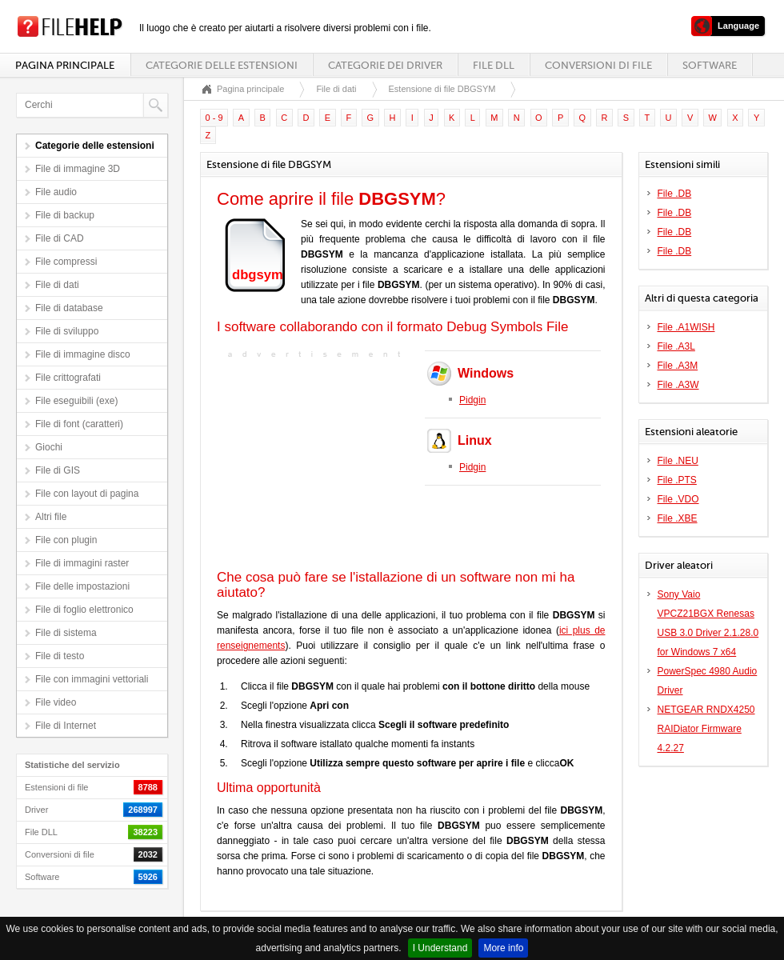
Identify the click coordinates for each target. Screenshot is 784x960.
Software (709, 65)
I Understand (440, 948)
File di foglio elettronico (84, 609)
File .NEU (678, 460)
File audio (56, 192)
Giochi (48, 447)
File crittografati (68, 377)
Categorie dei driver (385, 65)
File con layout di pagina (86, 493)
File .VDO (678, 499)
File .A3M (678, 365)
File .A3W (678, 384)
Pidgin (472, 400)
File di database (69, 308)
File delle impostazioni (82, 586)
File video (55, 702)
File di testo (59, 656)
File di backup (64, 215)
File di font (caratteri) (79, 424)
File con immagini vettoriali (91, 679)
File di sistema (66, 632)
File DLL (493, 65)
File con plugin (66, 540)
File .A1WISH (686, 327)
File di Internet (65, 725)
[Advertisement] (317, 462)
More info (503, 948)
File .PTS (677, 480)
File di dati (57, 284)
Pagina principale (64, 65)
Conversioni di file (598, 65)
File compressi (66, 261)
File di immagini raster (82, 563)
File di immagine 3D (77, 168)
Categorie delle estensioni (222, 65)
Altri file (50, 516)
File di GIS (57, 470)
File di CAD (59, 238)
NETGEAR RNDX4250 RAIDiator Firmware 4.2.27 (706, 729)
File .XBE (678, 518)
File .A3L (676, 346)
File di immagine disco (82, 354)
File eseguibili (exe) (76, 400)
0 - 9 (214, 117)
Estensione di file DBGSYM (442, 89)
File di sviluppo (66, 331)
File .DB (675, 193)
